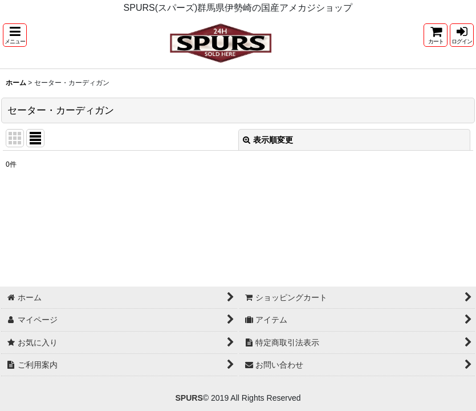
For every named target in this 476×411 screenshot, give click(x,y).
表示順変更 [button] (268, 139)
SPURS (188, 397)
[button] (15, 35)
